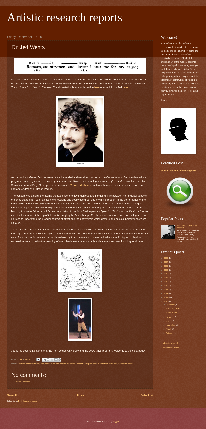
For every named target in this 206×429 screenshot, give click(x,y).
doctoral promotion (67, 364)
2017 (166, 278)
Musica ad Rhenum (81, 185)
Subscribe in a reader (170, 348)
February (170, 333)
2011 (166, 298)
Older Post (147, 395)
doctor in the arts (52, 364)
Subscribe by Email (170, 343)
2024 (166, 262)
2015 (166, 286)
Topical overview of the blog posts (178, 170)
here (97, 87)
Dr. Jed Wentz (171, 312)
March (169, 329)
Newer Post (13, 395)
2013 (166, 294)
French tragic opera (84, 364)
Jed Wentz (113, 364)
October (169, 321)
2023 (166, 266)
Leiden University (125, 364)
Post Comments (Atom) (27, 401)
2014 (166, 290)
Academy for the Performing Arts (31, 364)
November (170, 317)
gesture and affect (100, 364)
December (170, 305)
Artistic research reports (64, 17)
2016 (166, 282)
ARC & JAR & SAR (173, 308)
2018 (166, 274)
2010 (166, 302)
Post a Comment (23, 381)
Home (80, 395)
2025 (166, 258)
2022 (166, 270)
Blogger (116, 422)
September (171, 325)
